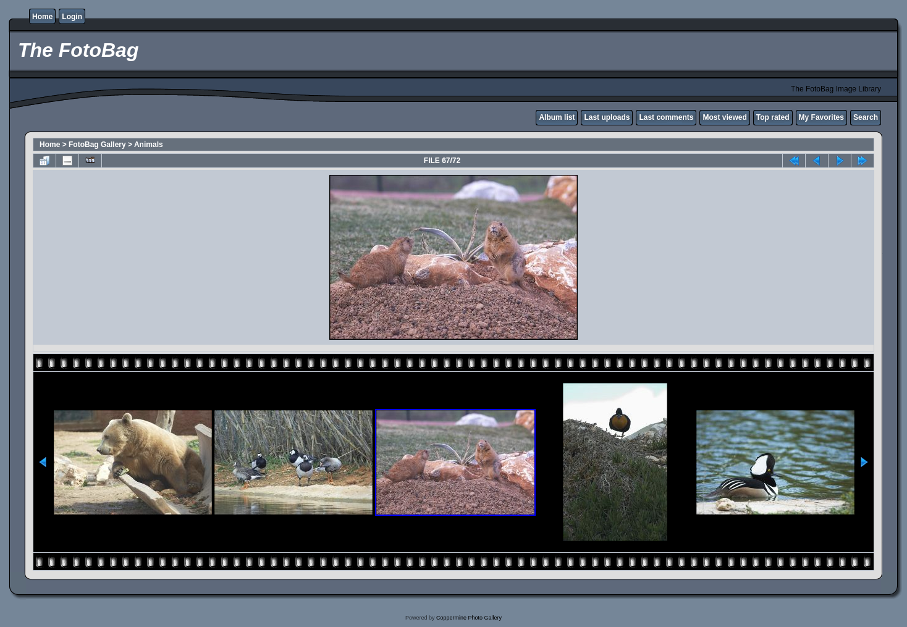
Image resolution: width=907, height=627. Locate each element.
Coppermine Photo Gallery (469, 618)
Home (42, 16)
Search (865, 117)
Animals (148, 144)
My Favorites (821, 117)
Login (72, 16)
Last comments (666, 117)
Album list (557, 117)
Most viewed (724, 117)
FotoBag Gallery (97, 144)
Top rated (773, 117)
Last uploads (607, 117)
